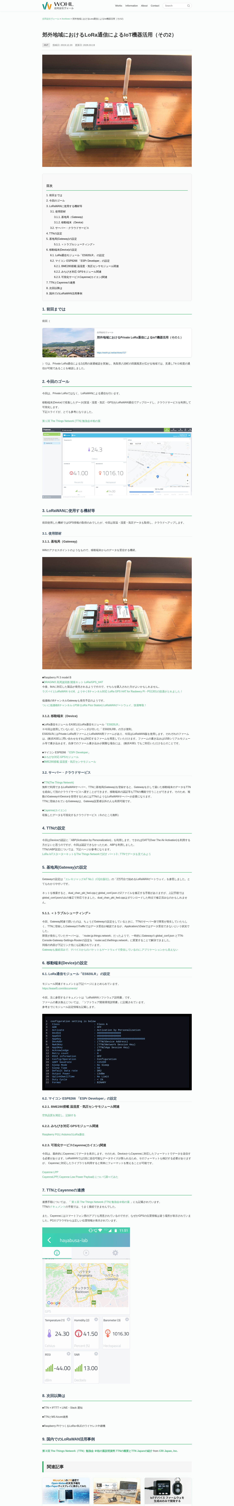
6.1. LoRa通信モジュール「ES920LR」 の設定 (77, 255)
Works (118, 5)
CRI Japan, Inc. (168, 1453)
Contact (155, 5)
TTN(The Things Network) (59, 783)
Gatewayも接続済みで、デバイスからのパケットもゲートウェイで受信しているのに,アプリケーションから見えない (110, 951)
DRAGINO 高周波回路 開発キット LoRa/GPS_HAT (73, 683)
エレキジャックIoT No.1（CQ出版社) (87, 880)
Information (131, 5)
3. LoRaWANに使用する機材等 (64, 206)
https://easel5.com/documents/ (60, 990)
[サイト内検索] (175, 6)
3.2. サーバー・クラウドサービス (69, 228)
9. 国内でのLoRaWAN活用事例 (64, 293)
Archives (66, 19)
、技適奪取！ (139, 706)
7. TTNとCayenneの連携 (60, 282)
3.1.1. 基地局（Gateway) (68, 217)
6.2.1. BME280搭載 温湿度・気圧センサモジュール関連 (86, 266)
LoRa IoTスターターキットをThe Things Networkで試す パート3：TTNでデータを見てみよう (96, 855)
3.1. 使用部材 (58, 211)
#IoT (46, 45)
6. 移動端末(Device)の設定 (61, 249)
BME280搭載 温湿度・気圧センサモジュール (70, 762)
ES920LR (112, 725)
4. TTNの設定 (54, 233)
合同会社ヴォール (50, 19)
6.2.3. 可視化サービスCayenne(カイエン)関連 (80, 277)
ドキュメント (57, 1209)
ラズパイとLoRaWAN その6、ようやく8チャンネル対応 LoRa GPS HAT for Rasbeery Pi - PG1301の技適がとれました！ (112, 692)
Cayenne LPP (50, 1174)
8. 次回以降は (54, 288)
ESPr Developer (78, 753)
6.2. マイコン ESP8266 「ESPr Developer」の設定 (80, 260)
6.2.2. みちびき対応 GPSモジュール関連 (77, 271)
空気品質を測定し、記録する (59, 1117)
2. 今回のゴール (55, 200)
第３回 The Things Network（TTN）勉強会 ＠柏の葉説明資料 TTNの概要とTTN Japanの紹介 (97, 1453)
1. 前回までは (54, 195)
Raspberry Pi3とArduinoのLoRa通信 (63, 1136)
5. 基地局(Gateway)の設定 (61, 238)
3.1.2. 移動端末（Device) (68, 222)
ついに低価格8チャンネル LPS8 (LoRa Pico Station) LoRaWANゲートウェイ (86, 706)
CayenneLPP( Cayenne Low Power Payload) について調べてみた (80, 1179)
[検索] (188, 5)
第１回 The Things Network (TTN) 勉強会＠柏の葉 (71, 421)
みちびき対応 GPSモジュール (61, 758)
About (144, 5)
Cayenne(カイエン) (55, 811)
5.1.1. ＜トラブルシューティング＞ (74, 244)
